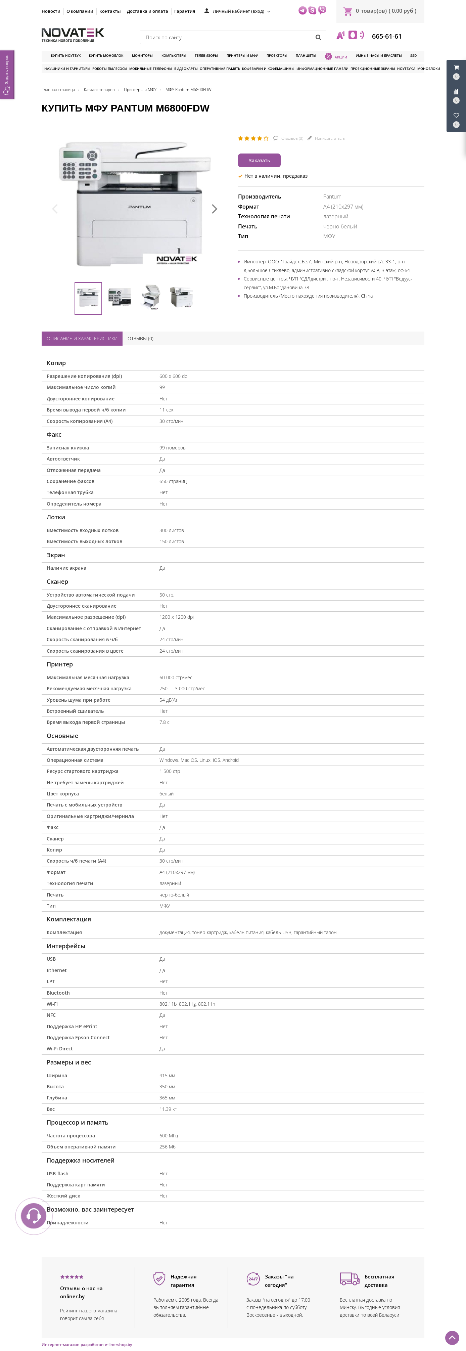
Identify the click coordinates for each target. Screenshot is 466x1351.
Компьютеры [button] (173, 55)
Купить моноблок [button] (106, 55)
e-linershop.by (118, 1344)
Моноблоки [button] (428, 68)
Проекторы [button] (277, 55)
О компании (79, 11)
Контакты (110, 11)
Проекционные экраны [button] (373, 68)
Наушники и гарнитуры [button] (67, 68)
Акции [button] (336, 56)
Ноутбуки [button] (406, 68)
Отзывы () (140, 338)
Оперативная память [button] (220, 68)
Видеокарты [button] (186, 68)
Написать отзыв (329, 138)
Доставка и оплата (147, 11)
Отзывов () (291, 138)
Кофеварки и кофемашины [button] (268, 68)
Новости (51, 11)
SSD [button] (413, 55)
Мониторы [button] (142, 55)
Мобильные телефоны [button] (150, 68)
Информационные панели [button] (322, 68)
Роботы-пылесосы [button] (109, 68)
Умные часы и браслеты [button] (379, 55)
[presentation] (55, 207)
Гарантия (184, 11)
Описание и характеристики (82, 338)
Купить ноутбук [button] (66, 55)
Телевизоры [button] (206, 55)
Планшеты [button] (306, 55)
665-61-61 (386, 36)
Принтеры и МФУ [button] (242, 55)
